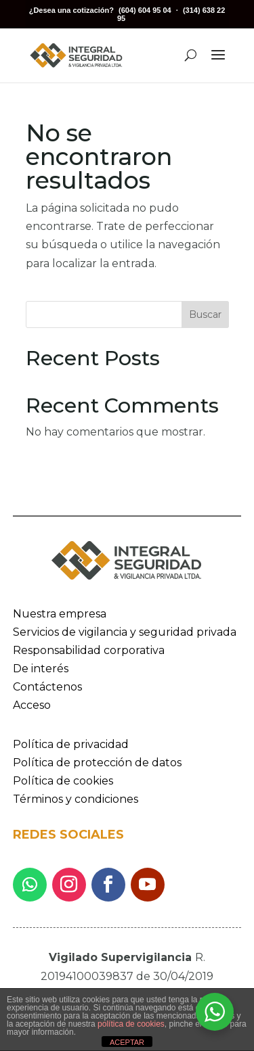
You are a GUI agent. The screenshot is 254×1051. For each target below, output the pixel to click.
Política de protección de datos (97, 762)
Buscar (205, 314)
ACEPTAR (127, 1042)
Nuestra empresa (59, 613)
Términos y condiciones (75, 799)
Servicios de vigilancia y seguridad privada (124, 632)
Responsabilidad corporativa (89, 650)
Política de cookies (63, 780)
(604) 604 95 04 (145, 10)
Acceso (32, 705)
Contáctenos (47, 686)
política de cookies (131, 1024)
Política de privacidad (71, 744)
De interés (40, 668)
